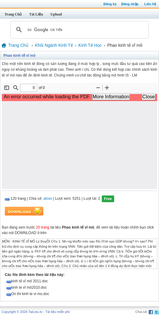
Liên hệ (150, 4)
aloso (47, 199)
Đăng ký (110, 4)
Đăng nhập (130, 4)
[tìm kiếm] (79, 29)
